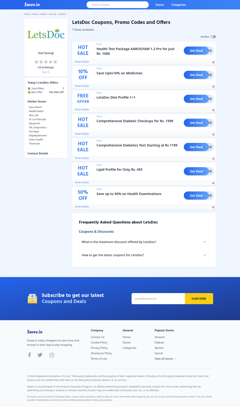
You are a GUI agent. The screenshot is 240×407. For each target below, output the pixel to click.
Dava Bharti (35, 107)
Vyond (159, 353)
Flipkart (159, 342)
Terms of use (99, 358)
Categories (178, 5)
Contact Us (97, 337)
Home (27, 14)
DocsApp (34, 131)
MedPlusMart (36, 111)
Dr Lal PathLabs (37, 119)
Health (43, 14)
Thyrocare (34, 143)
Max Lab (33, 115)
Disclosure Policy (101, 353)
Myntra (159, 348)
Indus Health (36, 139)
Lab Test (52, 14)
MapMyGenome (38, 135)
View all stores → (165, 358)
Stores (160, 5)
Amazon (160, 337)
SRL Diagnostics (38, 127)
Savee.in (34, 331)
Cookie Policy (99, 342)
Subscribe (199, 298)
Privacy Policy (99, 348)
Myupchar (34, 123)
